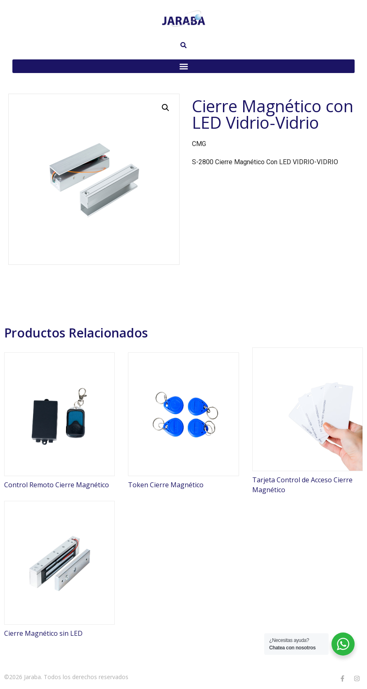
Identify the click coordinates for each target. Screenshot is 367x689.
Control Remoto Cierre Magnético (56, 484)
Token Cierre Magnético (166, 484)
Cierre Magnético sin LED (43, 633)
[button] (183, 66)
